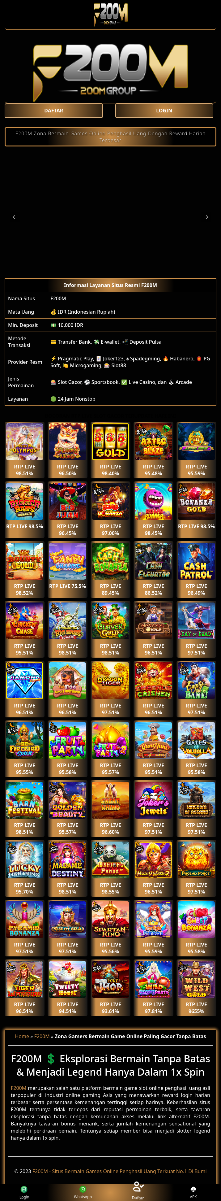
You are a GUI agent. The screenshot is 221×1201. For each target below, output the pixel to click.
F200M (58, 298)
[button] (15, 217)
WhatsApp (83, 1193)
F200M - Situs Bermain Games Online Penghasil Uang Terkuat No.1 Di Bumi (119, 1171)
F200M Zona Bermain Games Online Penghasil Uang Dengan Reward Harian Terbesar (110, 137)
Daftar (138, 1192)
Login (22, 1193)
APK (193, 1193)
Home (22, 1036)
